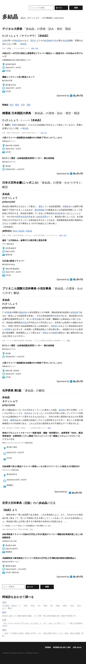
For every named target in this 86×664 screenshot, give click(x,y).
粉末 (26, 413)
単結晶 (17, 40)
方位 (20, 206)
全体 (4, 40)
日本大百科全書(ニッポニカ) (20, 182)
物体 (9, 312)
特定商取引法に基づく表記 (62, 647)
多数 (14, 125)
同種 (8, 329)
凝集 (41, 206)
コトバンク (13, 8)
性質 (57, 316)
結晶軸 (48, 40)
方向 (55, 40)
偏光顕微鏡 (39, 210)
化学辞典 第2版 (11, 390)
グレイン (73, 213)
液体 (45, 333)
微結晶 (22, 312)
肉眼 (65, 206)
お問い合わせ (77, 647)
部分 (32, 40)
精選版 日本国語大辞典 (16, 113)
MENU (4, 2)
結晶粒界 (26, 217)
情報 (32, 48)
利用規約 (48, 647)
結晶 (67, 40)
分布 (23, 105)
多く (36, 326)
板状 (17, 105)
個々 (43, 213)
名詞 (11, 105)
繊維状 (13, 420)
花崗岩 (54, 326)
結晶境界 (43, 217)
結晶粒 (58, 213)
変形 (34, 319)
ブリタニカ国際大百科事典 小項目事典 (26, 288)
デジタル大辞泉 (12, 28)
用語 (28, 105)
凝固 (55, 333)
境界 (18, 217)
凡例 (36, 48)
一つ (41, 410)
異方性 (23, 322)
